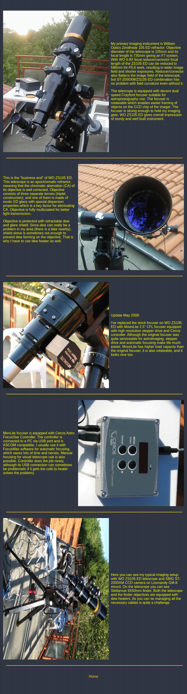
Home (93, 676)
